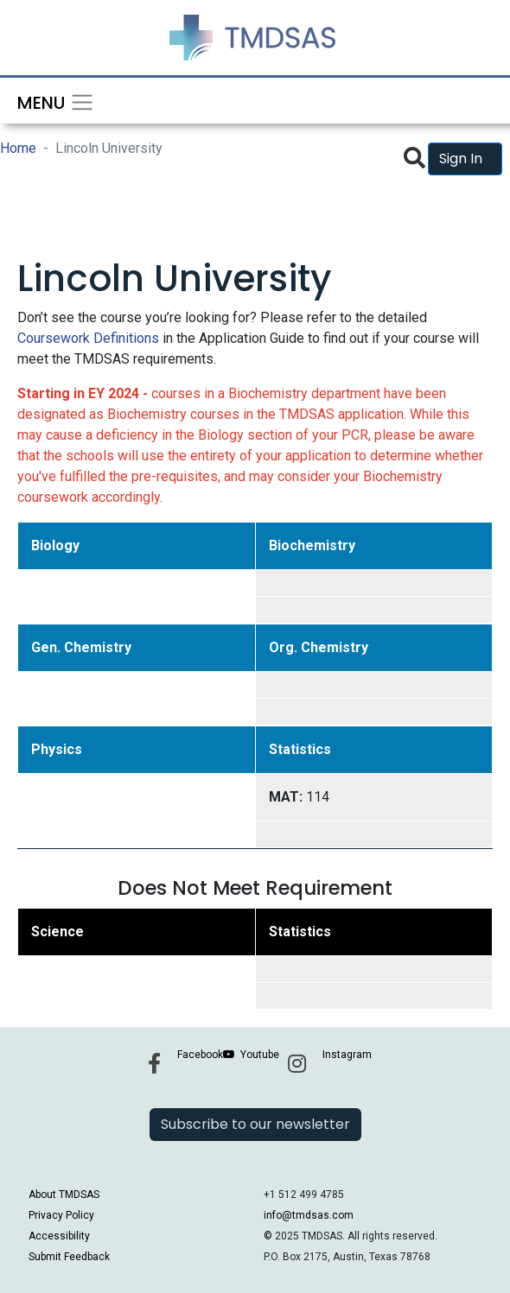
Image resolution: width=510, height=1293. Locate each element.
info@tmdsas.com (309, 1215)
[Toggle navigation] (50, 101)
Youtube (259, 1055)
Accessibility (59, 1236)
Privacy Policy (61, 1215)
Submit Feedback (69, 1257)
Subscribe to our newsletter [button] (255, 1124)
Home (18, 148)
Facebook (200, 1055)
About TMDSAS (64, 1194)
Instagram (347, 1055)
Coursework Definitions (88, 338)
